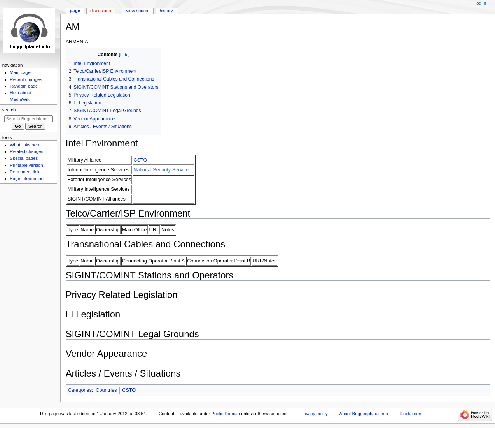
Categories (80, 390)
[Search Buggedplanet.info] (28, 118)
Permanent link (24, 171)
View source (137, 10)
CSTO (140, 160)
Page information (27, 178)
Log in (481, 3)
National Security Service (161, 170)
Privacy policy (314, 413)
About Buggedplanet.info (363, 413)
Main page (20, 72)
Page (75, 10)
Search (9, 109)
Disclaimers (410, 413)
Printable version (26, 165)
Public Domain (225, 413)
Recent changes (26, 79)
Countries (106, 390)
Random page (24, 86)
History (166, 10)
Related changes (26, 151)
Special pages (24, 158)
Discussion (100, 10)
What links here (25, 145)
